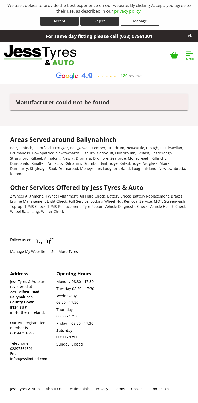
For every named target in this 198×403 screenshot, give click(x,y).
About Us (54, 388)
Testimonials (79, 388)
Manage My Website (27, 251)
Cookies (137, 388)
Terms (119, 388)
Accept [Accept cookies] (59, 21)
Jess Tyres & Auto (25, 388)
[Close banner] (191, 35)
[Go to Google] (51, 240)
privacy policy (127, 11)
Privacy (102, 388)
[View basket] (174, 55)
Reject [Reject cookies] (99, 21)
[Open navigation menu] (190, 55)
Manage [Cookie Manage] (140, 21)
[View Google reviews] (99, 76)
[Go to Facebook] (39, 240)
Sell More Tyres (64, 251)
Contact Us (160, 388)
